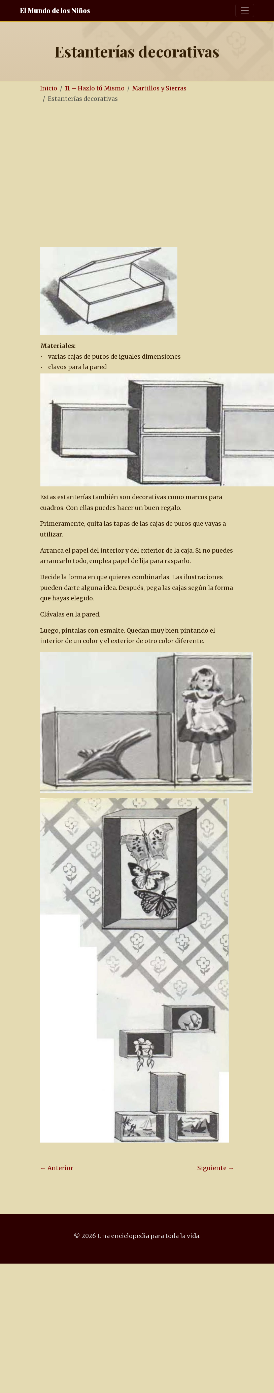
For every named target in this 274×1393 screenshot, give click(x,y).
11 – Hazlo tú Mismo (95, 88)
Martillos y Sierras (159, 88)
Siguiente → (215, 1168)
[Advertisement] (63, 176)
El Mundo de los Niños (55, 10)
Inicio (48, 88)
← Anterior (56, 1168)
